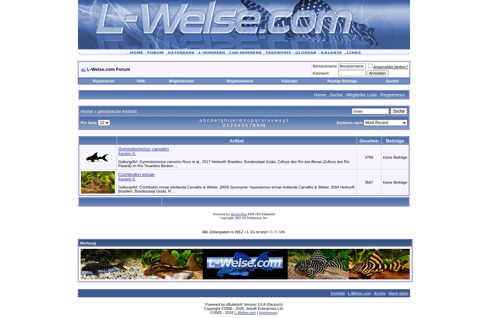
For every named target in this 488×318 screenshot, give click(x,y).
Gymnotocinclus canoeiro (143, 149)
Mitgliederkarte (240, 81)
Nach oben (398, 293)
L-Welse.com (359, 293)
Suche (336, 94)
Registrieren (104, 81)
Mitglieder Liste (361, 94)
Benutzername (325, 66)
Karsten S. (127, 154)
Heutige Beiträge (342, 81)
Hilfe (141, 81)
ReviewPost (239, 214)
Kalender (290, 81)
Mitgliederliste (181, 81)
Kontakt (338, 293)
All (262, 125)
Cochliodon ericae (136, 174)
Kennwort (320, 73)
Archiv (380, 293)
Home (320, 94)
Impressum (268, 313)
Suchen (392, 81)
